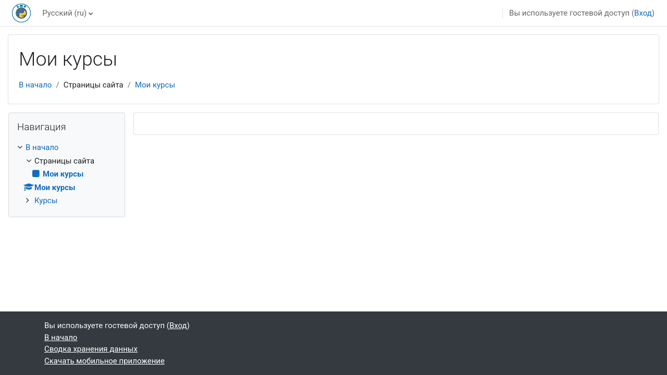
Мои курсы (155, 85)
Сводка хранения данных (91, 349)
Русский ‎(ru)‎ (64, 13)
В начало (35, 85)
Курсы (45, 200)
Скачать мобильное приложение (104, 361)
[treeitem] (66, 174)
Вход (643, 13)
